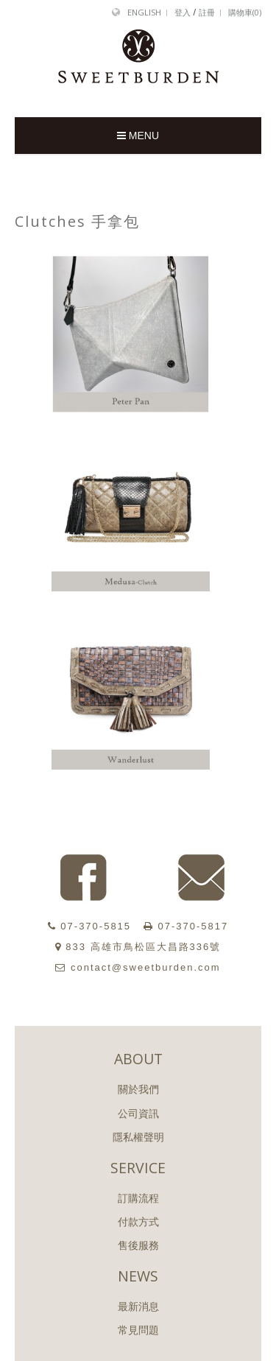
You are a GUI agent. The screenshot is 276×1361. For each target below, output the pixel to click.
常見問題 (138, 1330)
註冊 (207, 12)
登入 (182, 12)
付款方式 (138, 1222)
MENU (138, 135)
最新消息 (138, 1306)
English (144, 12)
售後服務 (138, 1245)
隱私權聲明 (138, 1137)
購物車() (244, 12)
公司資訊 (138, 1113)
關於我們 (138, 1089)
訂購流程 (138, 1198)
